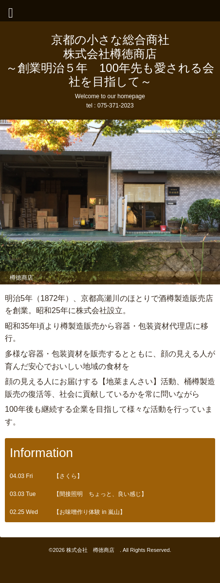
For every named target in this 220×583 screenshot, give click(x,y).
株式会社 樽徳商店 (93, 550)
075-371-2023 (115, 105)
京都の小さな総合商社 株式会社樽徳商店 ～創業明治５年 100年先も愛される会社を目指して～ (110, 60)
